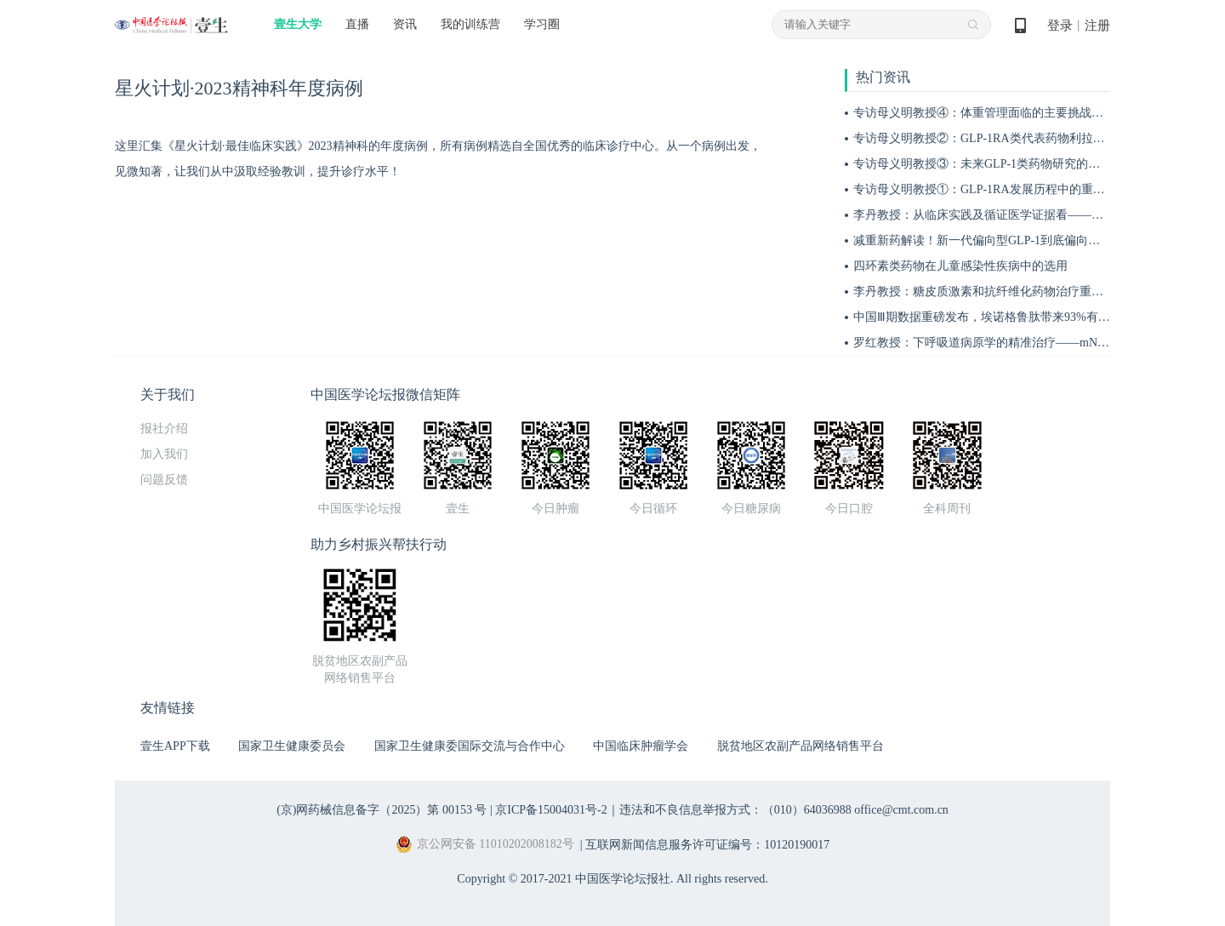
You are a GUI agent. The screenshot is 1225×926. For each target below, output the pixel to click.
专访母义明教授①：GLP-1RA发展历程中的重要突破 (991, 189)
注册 (1097, 25)
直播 (357, 24)
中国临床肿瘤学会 (640, 746)
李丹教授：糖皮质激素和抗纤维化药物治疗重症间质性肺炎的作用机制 (1037, 291)
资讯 (405, 24)
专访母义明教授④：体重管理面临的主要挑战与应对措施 (1002, 112)
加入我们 (164, 454)
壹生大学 (298, 24)
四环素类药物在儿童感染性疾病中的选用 (960, 266)
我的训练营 (470, 24)
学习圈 (542, 24)
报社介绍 (164, 428)
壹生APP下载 (175, 746)
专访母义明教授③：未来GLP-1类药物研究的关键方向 (994, 163)
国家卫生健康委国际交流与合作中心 (469, 746)
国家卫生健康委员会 (291, 746)
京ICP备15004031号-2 (551, 809)
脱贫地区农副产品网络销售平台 (800, 746)
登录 (1060, 25)
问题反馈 (164, 479)
